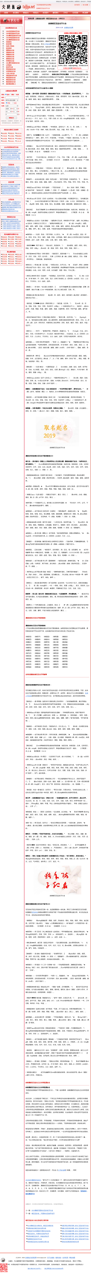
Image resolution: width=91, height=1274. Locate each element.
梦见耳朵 (19, 256)
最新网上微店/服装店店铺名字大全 (11, 207)
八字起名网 (62, 1170)
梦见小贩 (4, 254)
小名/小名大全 (10, 73)
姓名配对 (45, 13)
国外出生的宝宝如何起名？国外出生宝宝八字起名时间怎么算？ (19, 169)
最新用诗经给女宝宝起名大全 (10, 219)
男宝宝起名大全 (11, 69)
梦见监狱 (11, 254)
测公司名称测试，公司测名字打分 (11, 202)
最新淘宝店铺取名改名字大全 (10, 211)
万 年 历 (19, 141)
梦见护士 (4, 259)
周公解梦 (85, 13)
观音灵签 (11, 246)
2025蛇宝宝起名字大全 (13, 33)
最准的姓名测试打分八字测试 (10, 174)
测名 (12, 94)
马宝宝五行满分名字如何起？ (10, 190)
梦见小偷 (19, 254)
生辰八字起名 (10, 46)
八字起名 (47, 44)
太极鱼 (6, 13)
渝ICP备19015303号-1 (34, 1268)
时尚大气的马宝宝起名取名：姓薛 (11, 153)
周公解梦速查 (11, 252)
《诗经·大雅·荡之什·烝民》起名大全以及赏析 (14, 228)
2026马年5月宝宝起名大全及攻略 (11, 184)
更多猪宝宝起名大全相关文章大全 (38, 1241)
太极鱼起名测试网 (11, 91)
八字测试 (11, 239)
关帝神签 (11, 243)
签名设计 (83, 1)
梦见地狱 (11, 261)
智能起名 (58, 1)
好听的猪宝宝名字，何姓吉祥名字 (38, 1236)
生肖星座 (75, 13)
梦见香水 (4, 261)
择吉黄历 (4, 141)
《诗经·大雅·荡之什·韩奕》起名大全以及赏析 (14, 226)
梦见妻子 (4, 263)
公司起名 (9, 65)
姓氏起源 (4, 239)
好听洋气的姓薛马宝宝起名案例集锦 (12, 157)
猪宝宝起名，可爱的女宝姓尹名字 (43, 1213)
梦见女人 (11, 256)
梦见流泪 (19, 261)
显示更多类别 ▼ (11, 84)
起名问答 (9, 44)
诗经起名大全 (10, 52)
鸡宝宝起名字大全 (11, 75)
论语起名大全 (10, 56)
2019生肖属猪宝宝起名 (33, 1180)
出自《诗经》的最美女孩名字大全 (11, 221)
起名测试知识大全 (11, 28)
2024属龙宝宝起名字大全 (13, 35)
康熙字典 (11, 138)
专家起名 (64, 1)
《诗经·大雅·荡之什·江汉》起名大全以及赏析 (14, 225)
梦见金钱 (19, 259)
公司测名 (11, 136)
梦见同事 (4, 256)
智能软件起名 (76, 68)
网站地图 (72, 1257)
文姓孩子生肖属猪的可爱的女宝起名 (39, 1231)
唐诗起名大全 (10, 58)
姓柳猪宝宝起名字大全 (35, 1239)
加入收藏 (85, 5)
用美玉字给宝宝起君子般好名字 (11, 193)
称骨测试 (4, 241)
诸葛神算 (19, 243)
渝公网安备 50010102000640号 (53, 1268)
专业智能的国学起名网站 (26, 7)
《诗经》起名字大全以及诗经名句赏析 (12, 223)
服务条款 (58, 1257)
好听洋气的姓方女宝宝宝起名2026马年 (12, 149)
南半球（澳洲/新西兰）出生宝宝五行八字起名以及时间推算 (18, 172)
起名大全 (19, 133)
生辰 (17, 94)
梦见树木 (11, 263)
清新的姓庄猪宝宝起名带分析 (37, 1228)
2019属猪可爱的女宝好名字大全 (42, 1210)
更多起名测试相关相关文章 (70, 1241)
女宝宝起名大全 (11, 71)
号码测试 (19, 138)
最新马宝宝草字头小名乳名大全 (11, 191)
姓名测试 (70, 1)
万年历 (65, 13)
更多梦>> (19, 263)
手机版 (89, 1)
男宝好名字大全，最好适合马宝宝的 (12, 155)
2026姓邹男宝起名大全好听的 (10, 151)
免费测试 (77, 1)
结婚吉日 (19, 237)
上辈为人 (11, 241)
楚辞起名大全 (10, 50)
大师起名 (66, 68)
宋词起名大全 (10, 61)
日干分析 (19, 239)
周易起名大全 (10, 54)
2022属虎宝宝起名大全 (13, 39)
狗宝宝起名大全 (11, 77)
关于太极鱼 (50, 1257)
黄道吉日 (4, 237)
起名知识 (9, 48)
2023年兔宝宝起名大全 (13, 37)
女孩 (15, 103)
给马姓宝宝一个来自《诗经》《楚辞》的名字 (14, 186)
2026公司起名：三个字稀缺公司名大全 (12, 203)
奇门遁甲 (19, 241)
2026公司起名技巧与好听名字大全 (11, 205)
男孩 (8, 103)
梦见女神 (11, 259)
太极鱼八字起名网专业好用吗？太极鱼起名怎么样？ (16, 176)
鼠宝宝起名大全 (11, 81)
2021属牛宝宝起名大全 (13, 63)
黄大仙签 (4, 246)
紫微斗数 (4, 243)
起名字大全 (9, 67)
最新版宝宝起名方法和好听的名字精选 (12, 170)
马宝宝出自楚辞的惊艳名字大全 (11, 188)
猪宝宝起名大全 (11, 79)
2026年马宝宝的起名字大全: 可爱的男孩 (13, 158)
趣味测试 (55, 13)
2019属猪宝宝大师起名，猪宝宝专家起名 (40, 1225)
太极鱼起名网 (40, 18)
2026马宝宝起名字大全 (13, 31)
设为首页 (77, 5)
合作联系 (65, 1257)
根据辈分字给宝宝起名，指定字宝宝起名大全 (14, 167)
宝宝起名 (9, 42)
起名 (8, 94)
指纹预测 (19, 246)
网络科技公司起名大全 (8, 209)
